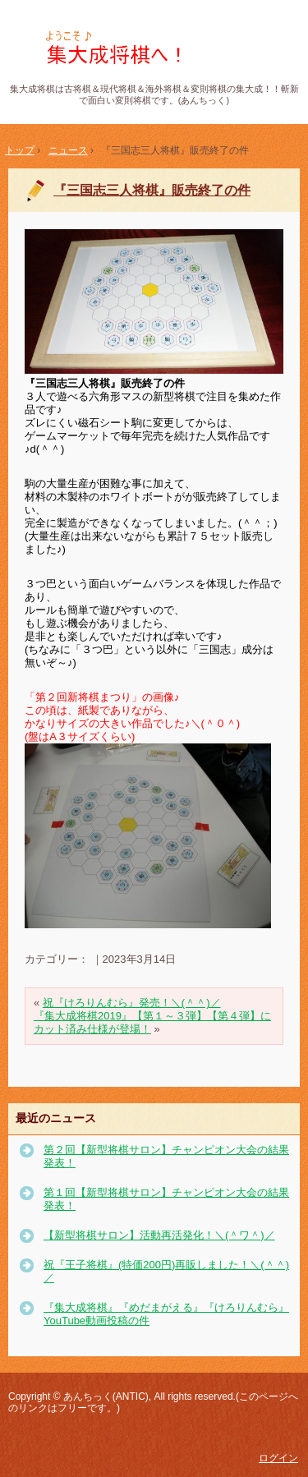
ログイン (278, 1458)
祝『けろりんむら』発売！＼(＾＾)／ (132, 1002)
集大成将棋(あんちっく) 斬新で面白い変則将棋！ (154, 48)
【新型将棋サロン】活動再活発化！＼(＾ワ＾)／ (159, 1235)
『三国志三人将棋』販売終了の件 (152, 190)
